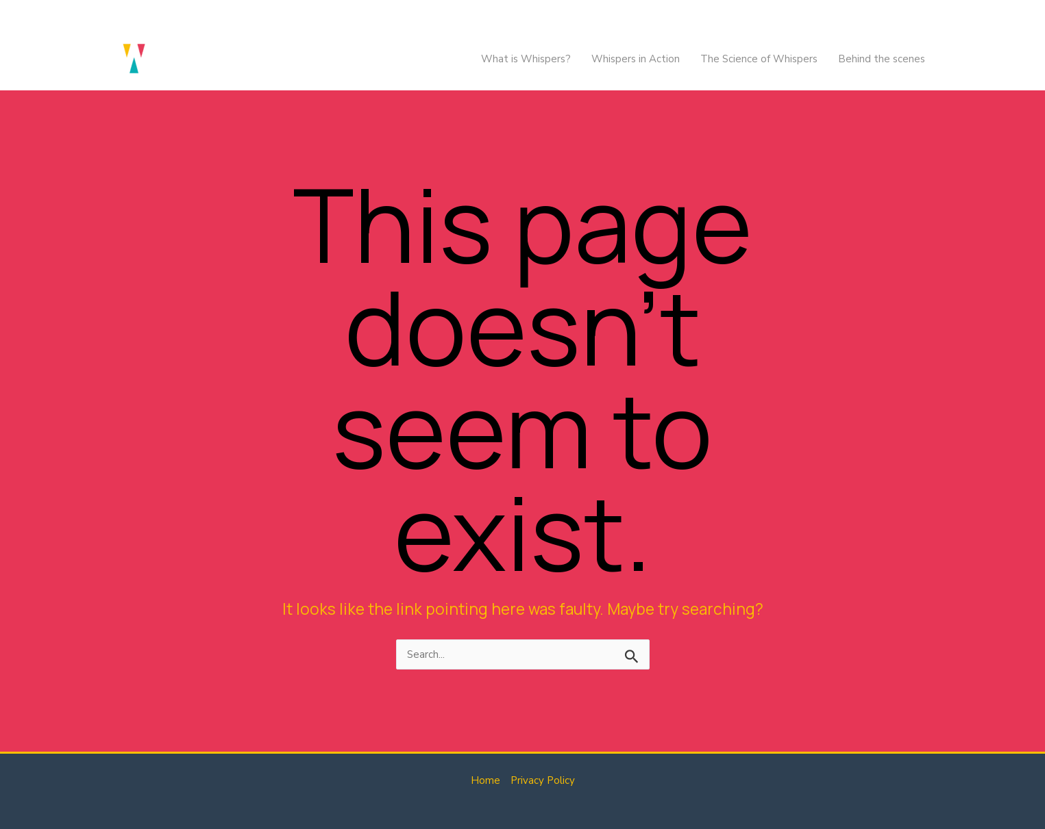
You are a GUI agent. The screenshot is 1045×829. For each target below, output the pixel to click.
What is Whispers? (526, 59)
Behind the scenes (881, 59)
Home (485, 780)
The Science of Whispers (758, 59)
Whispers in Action (635, 59)
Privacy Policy (543, 780)
